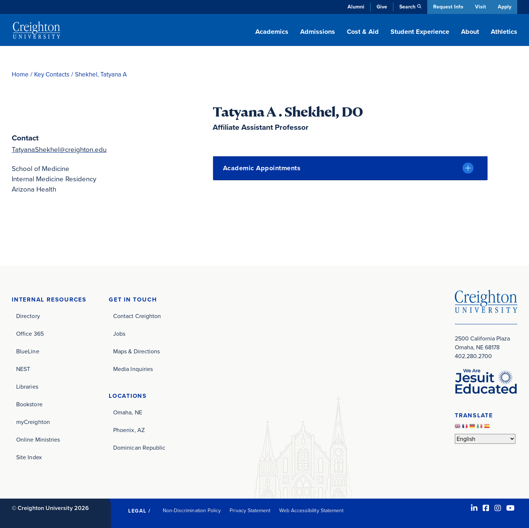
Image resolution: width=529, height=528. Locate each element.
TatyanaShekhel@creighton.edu (59, 149)
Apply (504, 7)
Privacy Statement (250, 510)
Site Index (29, 457)
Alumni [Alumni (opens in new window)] (355, 7)
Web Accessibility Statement (311, 510)
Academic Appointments (262, 168)
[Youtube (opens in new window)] (510, 508)
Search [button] (407, 7)
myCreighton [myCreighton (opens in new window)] (33, 422)
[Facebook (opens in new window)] (486, 508)
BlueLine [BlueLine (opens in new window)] (27, 351)
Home (20, 74)
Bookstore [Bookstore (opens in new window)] (29, 404)
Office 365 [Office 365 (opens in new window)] (30, 333)
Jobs (119, 333)
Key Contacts (51, 74)
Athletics (504, 31)
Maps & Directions (136, 351)
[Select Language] (485, 439)
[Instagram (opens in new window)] (498, 508)
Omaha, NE (127, 412)
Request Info (447, 7)
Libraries (27, 386)
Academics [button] (271, 31)
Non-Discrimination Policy (192, 510)
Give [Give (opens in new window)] (381, 7)
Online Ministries (38, 439)
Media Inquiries (133, 369)
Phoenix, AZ (129, 430)
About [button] (470, 31)
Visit (480, 7)
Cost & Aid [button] (363, 31)
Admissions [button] (317, 31)
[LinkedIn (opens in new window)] (474, 508)
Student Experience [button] (420, 31)
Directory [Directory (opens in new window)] (28, 316)
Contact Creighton (137, 316)
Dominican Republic (139, 447)
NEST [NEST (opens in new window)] (23, 369)
